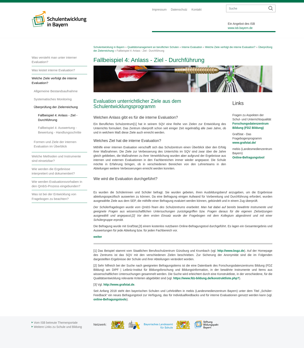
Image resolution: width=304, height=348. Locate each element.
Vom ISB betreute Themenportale (56, 322)
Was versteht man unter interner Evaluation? (54, 60)
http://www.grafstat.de (118, 284)
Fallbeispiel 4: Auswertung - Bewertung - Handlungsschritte (59, 130)
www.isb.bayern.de (240, 28)
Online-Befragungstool (248, 157)
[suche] (246, 8)
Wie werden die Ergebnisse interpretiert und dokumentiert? (53, 171)
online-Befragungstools (110, 299)
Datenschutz (179, 9)
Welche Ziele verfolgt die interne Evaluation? (54, 80)
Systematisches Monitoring (53, 99)
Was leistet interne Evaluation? (53, 70)
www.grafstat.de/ (244, 142)
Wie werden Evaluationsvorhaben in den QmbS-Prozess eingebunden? (57, 184)
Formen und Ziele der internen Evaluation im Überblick (55, 144)
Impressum (159, 9)
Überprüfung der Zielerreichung (56, 107)
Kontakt (196, 9)
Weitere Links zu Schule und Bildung (58, 327)
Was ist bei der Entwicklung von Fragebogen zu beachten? (54, 196)
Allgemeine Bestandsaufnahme (56, 91)
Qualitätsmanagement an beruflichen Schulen (153, 47)
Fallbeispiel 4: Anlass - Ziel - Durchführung (57, 117)
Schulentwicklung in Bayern (109, 47)
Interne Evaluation (192, 47)
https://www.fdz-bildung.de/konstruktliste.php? (206, 278)
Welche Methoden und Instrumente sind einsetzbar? (56, 158)
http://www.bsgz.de (230, 250)
